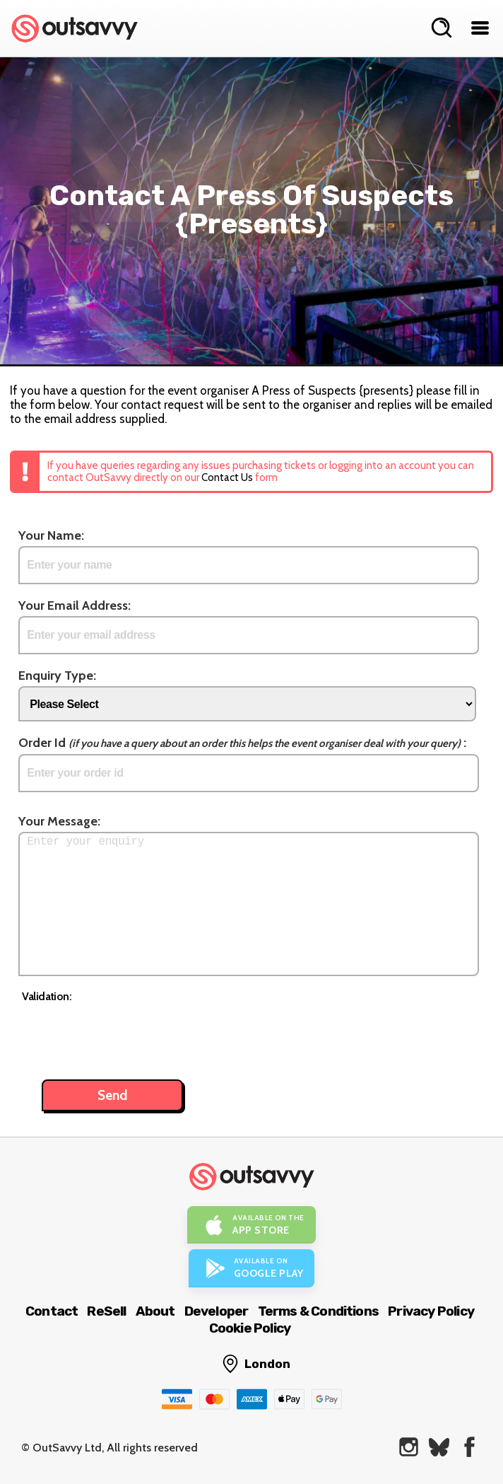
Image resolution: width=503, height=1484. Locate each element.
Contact (51, 1311)
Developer (216, 1311)
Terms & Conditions (318, 1311)
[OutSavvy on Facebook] (469, 1446)
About (155, 1311)
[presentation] (129, 1033)
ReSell (106, 1311)
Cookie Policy (250, 1328)
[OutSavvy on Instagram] (408, 1446)
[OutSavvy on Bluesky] (439, 1446)
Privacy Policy (431, 1311)
